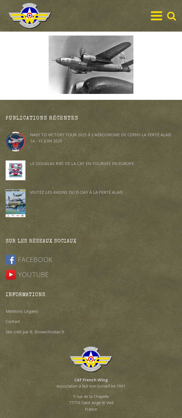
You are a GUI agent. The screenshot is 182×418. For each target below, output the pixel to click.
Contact (13, 321)
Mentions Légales (22, 311)
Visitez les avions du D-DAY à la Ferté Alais (76, 192)
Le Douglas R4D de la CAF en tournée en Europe (82, 163)
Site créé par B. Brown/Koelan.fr (35, 332)
